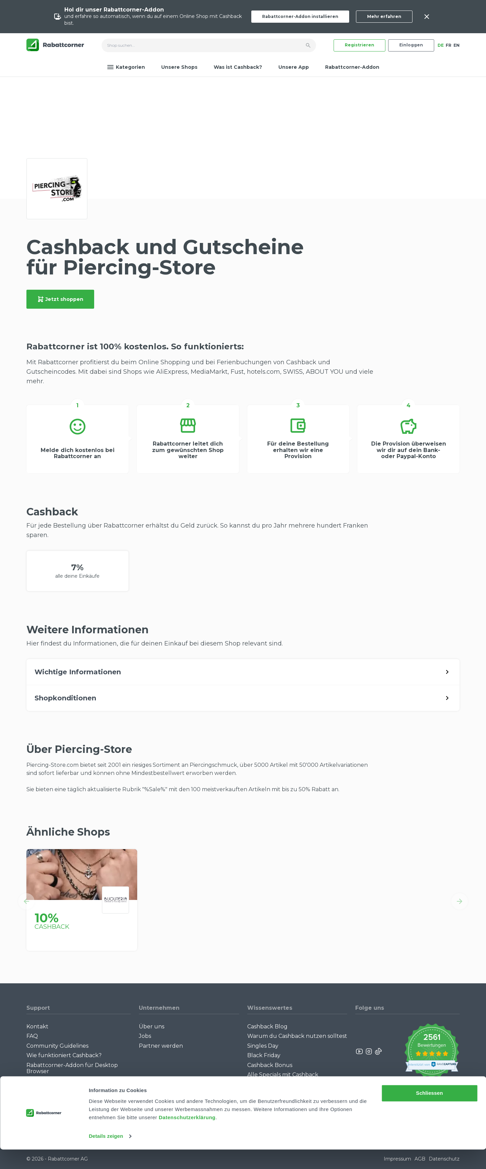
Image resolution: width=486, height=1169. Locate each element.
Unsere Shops (179, 67)
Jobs (145, 1036)
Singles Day (262, 1046)
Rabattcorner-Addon (352, 67)
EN (456, 45)
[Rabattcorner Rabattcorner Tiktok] (378, 1051)
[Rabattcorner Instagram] (369, 1051)
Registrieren (359, 44)
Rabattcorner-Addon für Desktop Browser (72, 1068)
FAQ (32, 1036)
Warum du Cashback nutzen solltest (297, 1036)
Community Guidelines (57, 1046)
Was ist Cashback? (238, 67)
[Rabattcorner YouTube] (359, 1051)
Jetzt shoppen (60, 299)
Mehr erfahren (384, 16)
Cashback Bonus (269, 1065)
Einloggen (411, 44)
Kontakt (37, 1026)
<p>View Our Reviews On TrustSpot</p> (432, 1052)
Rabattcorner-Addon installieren (300, 16)
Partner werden (161, 1046)
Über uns (151, 1026)
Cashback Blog (267, 1026)
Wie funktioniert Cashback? (64, 1055)
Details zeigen (106, 1155)
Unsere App (293, 67)
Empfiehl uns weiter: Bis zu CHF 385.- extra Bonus (290, 1087)
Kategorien (126, 67)
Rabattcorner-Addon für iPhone (70, 1081)
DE (441, 45)
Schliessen (429, 1113)
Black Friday (263, 1055)
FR (448, 45)
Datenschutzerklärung (187, 1137)
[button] (26, 901)
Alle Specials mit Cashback (282, 1074)
